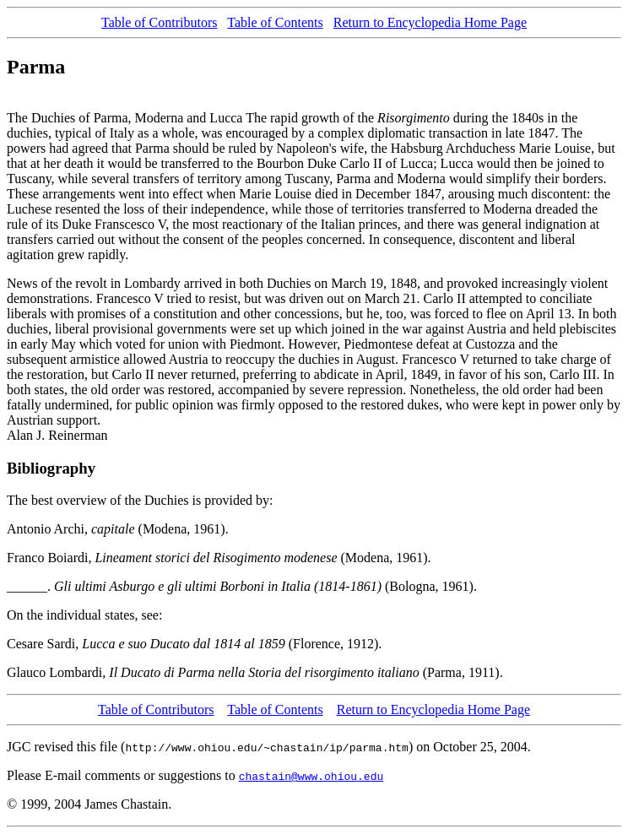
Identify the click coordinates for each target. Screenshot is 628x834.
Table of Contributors (159, 22)
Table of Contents (275, 22)
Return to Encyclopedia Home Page (430, 22)
